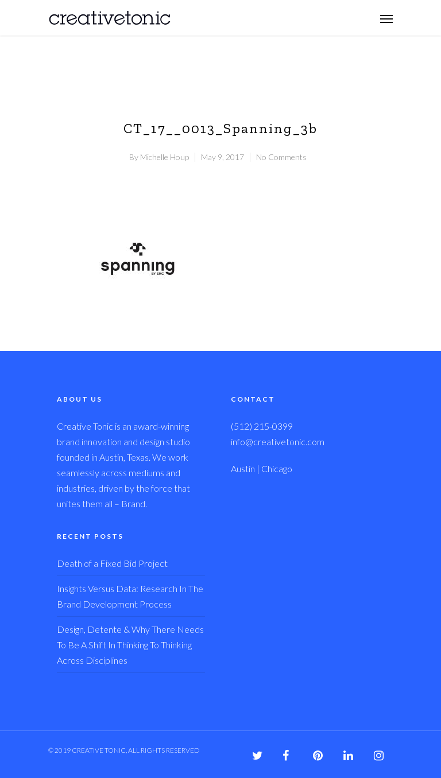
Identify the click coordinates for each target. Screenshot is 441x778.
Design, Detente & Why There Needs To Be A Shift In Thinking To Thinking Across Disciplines (130, 645)
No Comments (281, 157)
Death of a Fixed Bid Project (112, 563)
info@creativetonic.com (277, 441)
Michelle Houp (164, 157)
